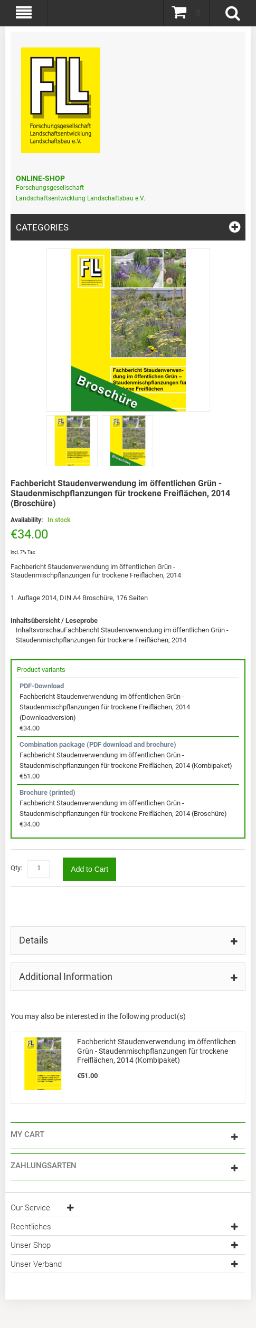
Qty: (16, 868)
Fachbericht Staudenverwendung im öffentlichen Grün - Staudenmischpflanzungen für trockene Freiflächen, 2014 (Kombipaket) (156, 1050)
